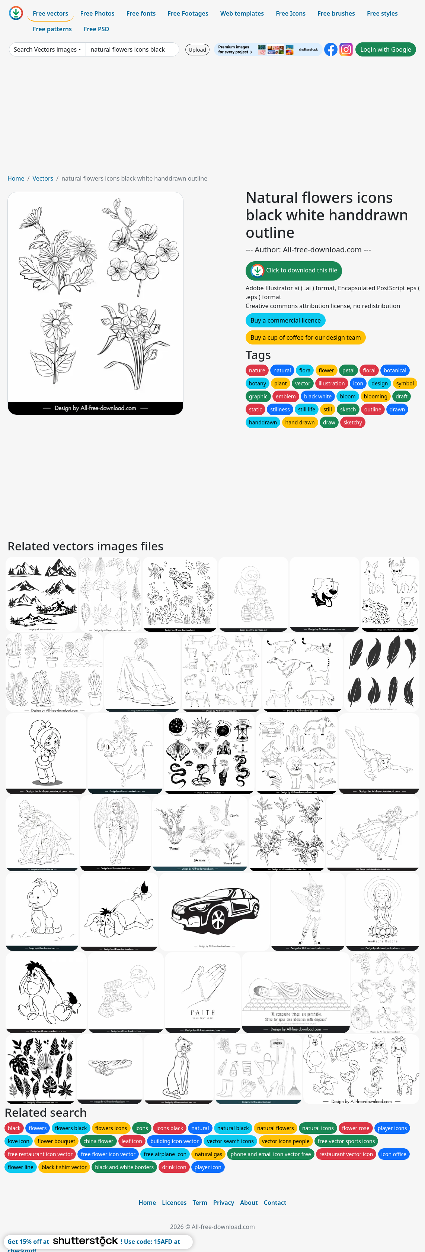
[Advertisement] (212, 118)
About (249, 1202)
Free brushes (336, 13)
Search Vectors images (45, 49)
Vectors (42, 178)
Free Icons (291, 13)
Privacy (223, 1202)
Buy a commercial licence (285, 320)
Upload (197, 49)
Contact (275, 1202)
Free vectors (50, 13)
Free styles (382, 13)
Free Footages (187, 13)
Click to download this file (293, 271)
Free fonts (141, 13)
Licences (174, 1202)
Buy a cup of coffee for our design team (305, 337)
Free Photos (97, 13)
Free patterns (52, 29)
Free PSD (96, 29)
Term (199, 1202)
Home (16, 178)
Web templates (242, 13)
